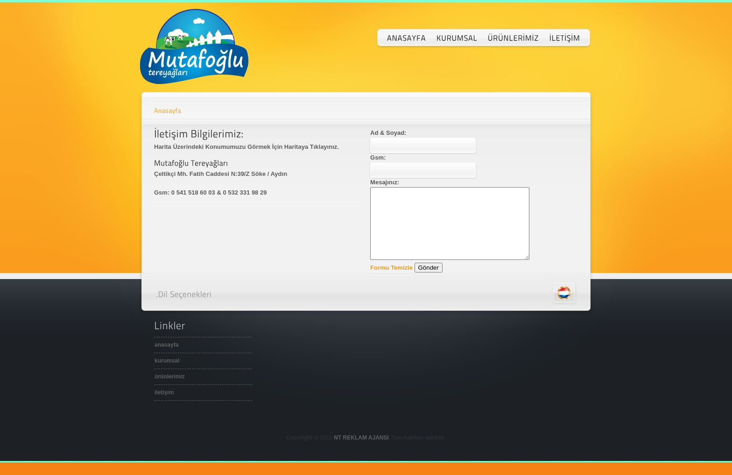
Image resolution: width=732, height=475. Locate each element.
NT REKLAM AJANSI (361, 451)
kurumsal (167, 374)
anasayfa (166, 359)
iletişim (164, 406)
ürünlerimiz (170, 390)
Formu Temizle (391, 281)
